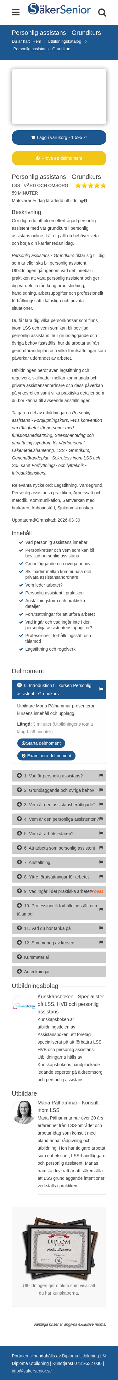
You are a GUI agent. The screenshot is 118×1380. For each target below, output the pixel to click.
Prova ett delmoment (59, 158)
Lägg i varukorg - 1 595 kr (59, 137)
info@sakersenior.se (32, 1370)
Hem (36, 41)
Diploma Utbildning (80, 1355)
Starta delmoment (41, 743)
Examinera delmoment (46, 755)
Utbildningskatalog (65, 41)
